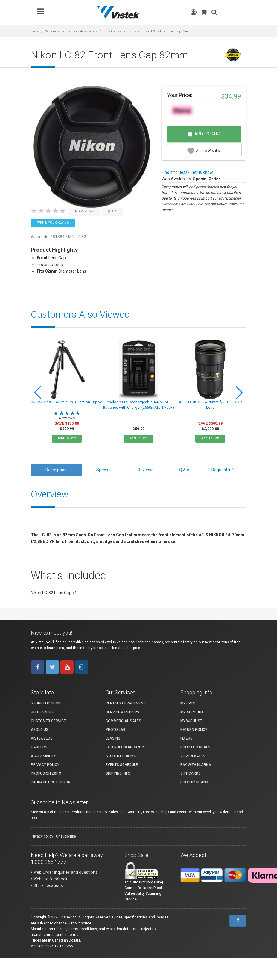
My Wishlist (191, 721)
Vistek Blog (42, 738)
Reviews (145, 469)
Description (56, 469)
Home (35, 31)
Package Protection (50, 782)
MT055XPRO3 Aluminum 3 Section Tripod (66, 402)
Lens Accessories (85, 31)
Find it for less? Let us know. (188, 172)
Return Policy (193, 730)
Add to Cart (204, 134)
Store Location (46, 703)
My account (191, 712)
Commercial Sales (123, 721)
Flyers (186, 738)
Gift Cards (190, 773)
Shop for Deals (195, 747)
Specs (102, 469)
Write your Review (53, 222)
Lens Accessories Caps (119, 31)
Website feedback (49, 878)
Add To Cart (67, 438)
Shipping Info (118, 773)
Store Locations (47, 885)
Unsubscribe (66, 836)
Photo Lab (115, 730)
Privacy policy (42, 836)
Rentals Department (125, 703)
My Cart (188, 703)
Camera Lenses (56, 31)
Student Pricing (121, 756)
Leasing (113, 738)
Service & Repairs (122, 712)
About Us (39, 730)
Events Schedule (122, 765)
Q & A (184, 469)
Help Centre (42, 712)
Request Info (223, 469)
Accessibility (43, 756)
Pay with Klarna (195, 765)
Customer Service (48, 721)
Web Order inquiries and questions (64, 872)
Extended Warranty (125, 747)
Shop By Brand (194, 782)
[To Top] (237, 921)
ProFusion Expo (46, 773)
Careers (39, 747)
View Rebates (192, 756)
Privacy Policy (45, 765)
